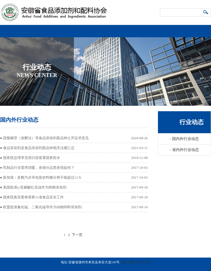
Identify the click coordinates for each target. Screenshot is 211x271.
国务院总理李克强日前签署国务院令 (31, 158)
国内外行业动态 (184, 139)
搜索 (206, 12)
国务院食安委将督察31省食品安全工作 (33, 197)
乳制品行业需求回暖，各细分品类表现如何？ (38, 168)
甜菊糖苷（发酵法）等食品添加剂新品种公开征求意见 (46, 138)
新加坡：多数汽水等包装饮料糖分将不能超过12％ (42, 177)
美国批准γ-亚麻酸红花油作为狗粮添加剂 (34, 187)
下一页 (77, 235)
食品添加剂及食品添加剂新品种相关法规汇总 (38, 148)
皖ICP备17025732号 (136, 262)
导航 (205, 29)
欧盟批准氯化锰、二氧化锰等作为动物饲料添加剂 (42, 207)
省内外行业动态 (184, 150)
